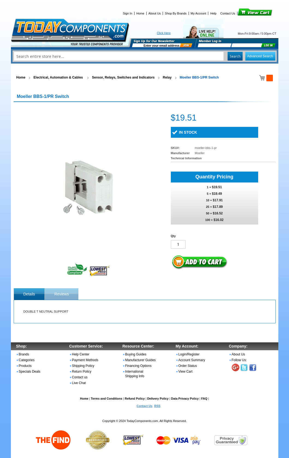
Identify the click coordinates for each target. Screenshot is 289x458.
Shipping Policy (83, 366)
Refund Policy (135, 398)
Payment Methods (85, 360)
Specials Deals (29, 371)
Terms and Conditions (106, 398)
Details (29, 294)
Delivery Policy (157, 398)
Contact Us (227, 13)
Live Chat (79, 383)
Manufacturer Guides (140, 360)
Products (25, 366)
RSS (157, 406)
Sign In (127, 13)
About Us (154, 13)
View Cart (245, 13)
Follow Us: (239, 360)
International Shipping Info (134, 374)
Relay (167, 77)
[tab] (29, 294)
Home (140, 13)
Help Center (81, 354)
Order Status (187, 366)
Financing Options (138, 366)
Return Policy (81, 371)
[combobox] (145, 56)
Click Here (164, 33)
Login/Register (188, 354)
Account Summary (191, 360)
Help (213, 13)
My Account (198, 13)
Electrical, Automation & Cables (59, 77)
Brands (24, 354)
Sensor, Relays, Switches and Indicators (123, 77)
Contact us (80, 377)
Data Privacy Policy (185, 398)
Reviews (61, 294)
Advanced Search (260, 56)
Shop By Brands (176, 13)
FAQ (204, 398)
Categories (27, 360)
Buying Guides (136, 354)
